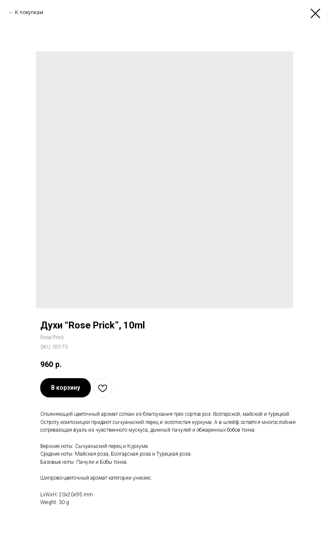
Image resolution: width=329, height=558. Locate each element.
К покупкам (29, 12)
